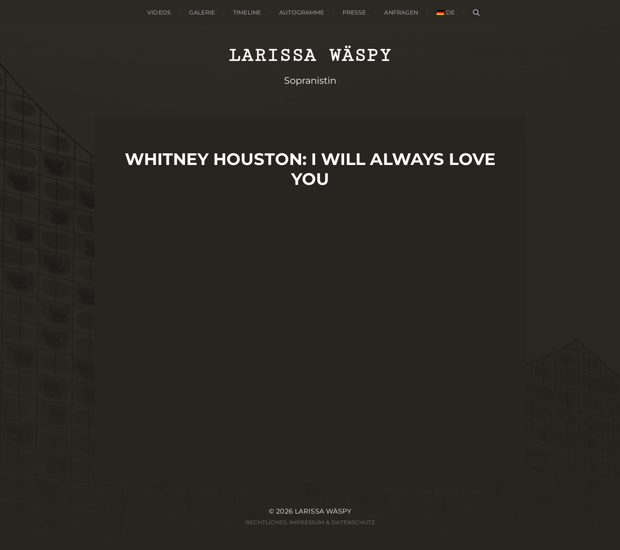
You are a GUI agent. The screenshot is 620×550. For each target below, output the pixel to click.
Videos (159, 12)
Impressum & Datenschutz (332, 522)
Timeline (247, 12)
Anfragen (401, 12)
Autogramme (301, 12)
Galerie (202, 12)
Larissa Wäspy (310, 55)
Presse (354, 12)
